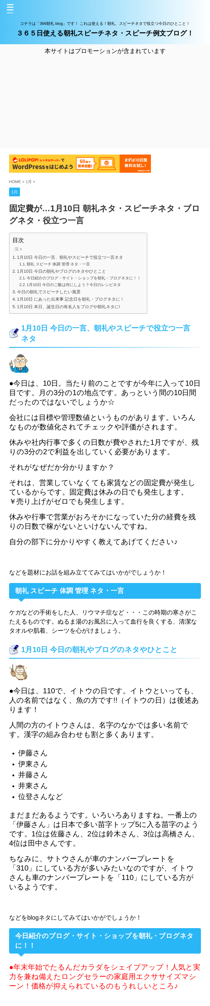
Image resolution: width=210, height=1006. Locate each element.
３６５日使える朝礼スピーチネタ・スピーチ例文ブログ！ (105, 33)
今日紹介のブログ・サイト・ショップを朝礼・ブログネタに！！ (84, 278)
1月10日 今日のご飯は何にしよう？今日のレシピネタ (74, 284)
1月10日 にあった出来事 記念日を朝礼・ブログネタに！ (70, 299)
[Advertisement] (105, 100)
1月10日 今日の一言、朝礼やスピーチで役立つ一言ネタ (70, 257)
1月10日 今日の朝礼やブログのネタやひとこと (61, 271)
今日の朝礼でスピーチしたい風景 (49, 291)
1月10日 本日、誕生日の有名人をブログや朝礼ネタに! (68, 306)
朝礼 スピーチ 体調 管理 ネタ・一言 (58, 264)
